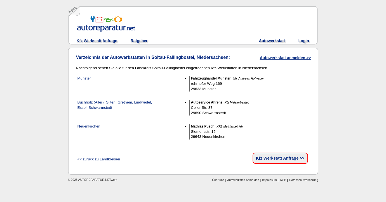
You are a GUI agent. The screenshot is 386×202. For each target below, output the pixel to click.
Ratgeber (139, 41)
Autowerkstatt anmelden (243, 180)
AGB (283, 180)
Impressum (269, 180)
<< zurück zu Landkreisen (98, 159)
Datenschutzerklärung (303, 180)
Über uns (218, 180)
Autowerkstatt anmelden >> (285, 58)
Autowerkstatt (272, 41)
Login (303, 41)
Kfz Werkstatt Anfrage (97, 41)
